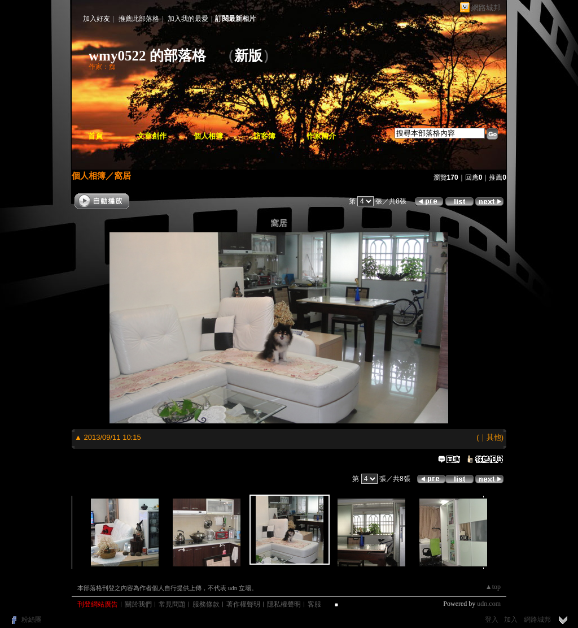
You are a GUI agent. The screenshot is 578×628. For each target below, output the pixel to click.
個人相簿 (208, 136)
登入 (491, 619)
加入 (511, 619)
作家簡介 (321, 136)
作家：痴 (102, 67)
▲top (493, 587)
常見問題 (172, 604)
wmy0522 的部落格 (147, 55)
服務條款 (206, 604)
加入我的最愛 (188, 19)
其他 (494, 437)
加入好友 (96, 19)
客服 (314, 604)
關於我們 (138, 604)
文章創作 (152, 136)
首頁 (95, 136)
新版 (248, 55)
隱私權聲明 (284, 604)
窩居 (122, 175)
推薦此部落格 (139, 19)
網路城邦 (486, 7)
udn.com (489, 604)
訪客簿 (264, 136)
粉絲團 (31, 619)
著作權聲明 (243, 604)
